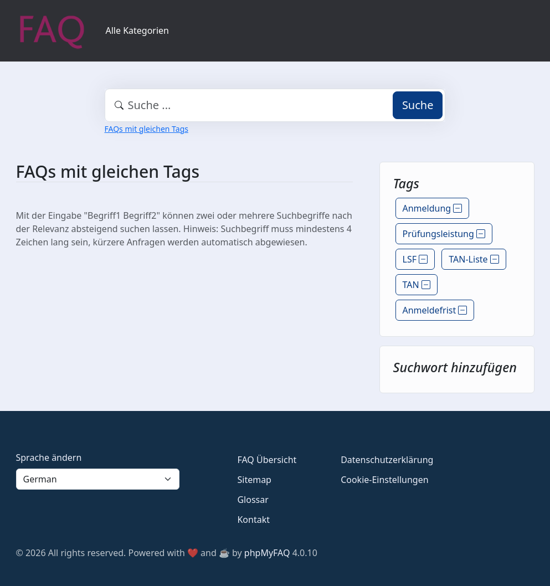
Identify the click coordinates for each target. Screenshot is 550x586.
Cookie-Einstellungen (384, 480)
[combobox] (275, 105)
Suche (418, 104)
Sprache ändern (49, 457)
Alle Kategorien (137, 30)
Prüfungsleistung (444, 234)
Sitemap (254, 480)
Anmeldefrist (435, 310)
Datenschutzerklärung (387, 460)
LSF (415, 259)
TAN (416, 285)
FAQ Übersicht (266, 460)
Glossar (252, 500)
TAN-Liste (473, 259)
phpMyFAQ (267, 553)
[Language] (98, 479)
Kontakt (253, 519)
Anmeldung (432, 208)
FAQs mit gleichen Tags (146, 129)
